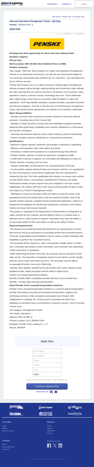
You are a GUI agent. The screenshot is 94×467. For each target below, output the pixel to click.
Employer (67, 4)
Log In (84, 4)
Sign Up (5, 428)
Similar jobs (67, 17)
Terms (4, 444)
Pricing (49, 433)
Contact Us (6, 449)
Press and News (8, 447)
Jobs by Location (8, 431)
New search (56, 17)
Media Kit (50, 431)
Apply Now (15, 28)
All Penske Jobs (79, 17)
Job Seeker (52, 4)
